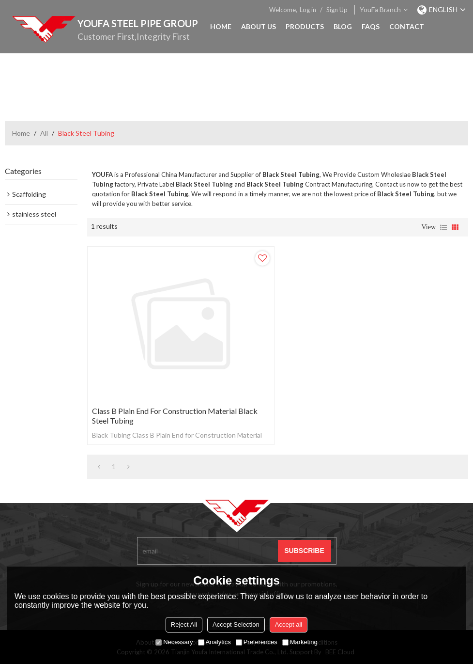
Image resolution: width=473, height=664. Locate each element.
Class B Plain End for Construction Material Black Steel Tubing (175, 415)
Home (220, 26)
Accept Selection (236, 624)
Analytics (214, 642)
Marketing (300, 642)
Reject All (184, 624)
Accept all (288, 624)
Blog (343, 26)
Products (305, 26)
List (443, 227)
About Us (258, 26)
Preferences (256, 642)
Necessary (174, 642)
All (44, 133)
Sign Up (337, 10)
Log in (308, 10)
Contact (406, 26)
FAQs (371, 26)
